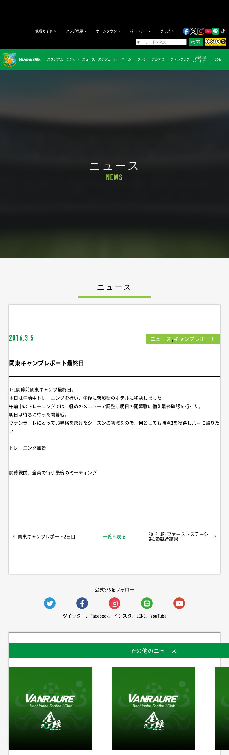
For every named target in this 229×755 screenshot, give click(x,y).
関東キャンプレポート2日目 (46, 536)
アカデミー (159, 59)
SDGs (218, 59)
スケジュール (107, 59)
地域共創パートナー (201, 59)
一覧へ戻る (114, 536)
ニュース (88, 59)
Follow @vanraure (172, 496)
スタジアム (55, 59)
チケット (72, 59)
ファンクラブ (180, 59)
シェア (45, 496)
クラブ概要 (74, 31)
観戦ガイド (44, 31)
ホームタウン (106, 31)
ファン (142, 59)
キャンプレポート (194, 339)
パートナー (138, 31)
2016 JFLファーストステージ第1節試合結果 (178, 536)
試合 (37, 59)
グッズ (165, 31)
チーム (126, 59)
